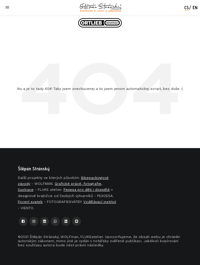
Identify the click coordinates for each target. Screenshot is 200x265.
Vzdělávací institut (99, 202)
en (195, 7)
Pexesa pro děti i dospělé (87, 190)
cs (186, 7)
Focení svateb (30, 202)
